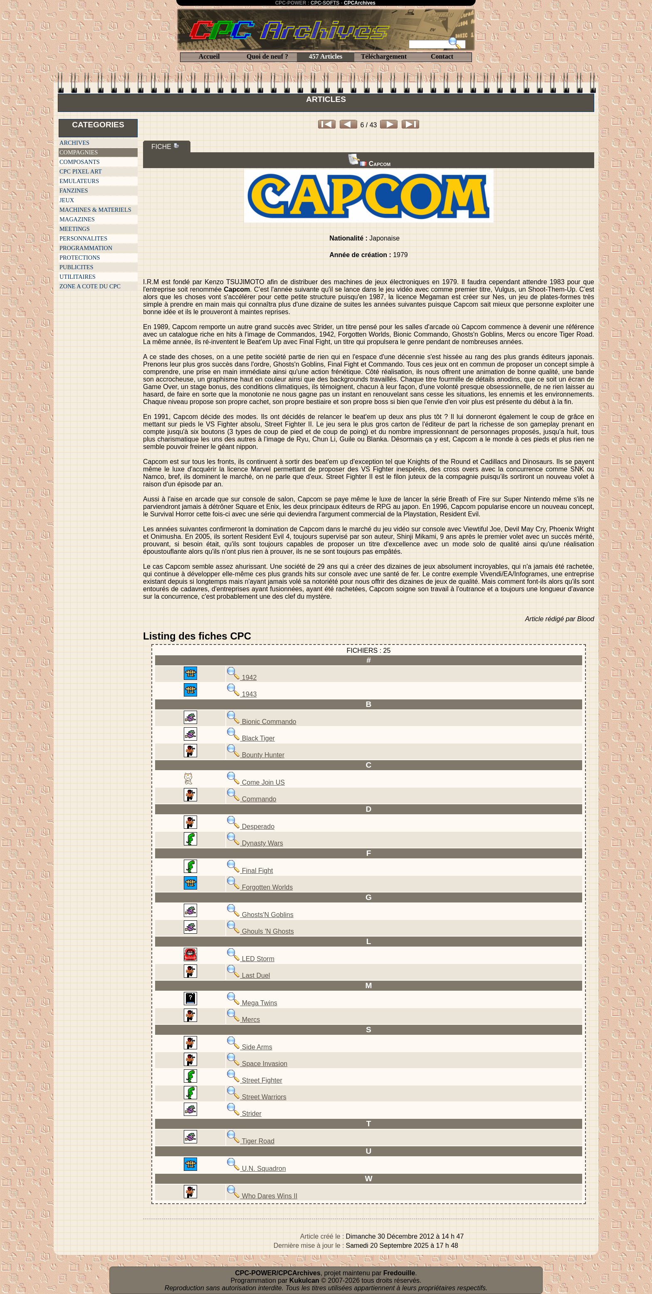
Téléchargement (384, 56)
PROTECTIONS (79, 257)
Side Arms (249, 1047)
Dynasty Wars (255, 843)
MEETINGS (74, 229)
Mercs (243, 1019)
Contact (442, 56)
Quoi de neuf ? (267, 56)
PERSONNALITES (83, 238)
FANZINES (73, 190)
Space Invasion (257, 1063)
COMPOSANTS (79, 162)
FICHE (165, 146)
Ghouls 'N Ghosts (260, 931)
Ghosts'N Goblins (260, 914)
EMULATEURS (79, 181)
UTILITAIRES (77, 276)
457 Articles (325, 56)
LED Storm (250, 958)
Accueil (209, 56)
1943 (242, 694)
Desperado (250, 826)
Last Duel (248, 975)
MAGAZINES (77, 219)
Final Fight (250, 870)
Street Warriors (256, 1097)
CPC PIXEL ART (80, 171)
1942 (242, 677)
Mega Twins (252, 1002)
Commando (251, 799)
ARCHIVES (74, 142)
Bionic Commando (261, 721)
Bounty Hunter (255, 755)
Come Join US (256, 782)
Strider (244, 1113)
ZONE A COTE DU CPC (90, 286)
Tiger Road (250, 1141)
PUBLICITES (76, 267)
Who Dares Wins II (262, 1196)
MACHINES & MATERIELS (95, 209)
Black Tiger (251, 738)
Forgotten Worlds (260, 887)
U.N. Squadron (256, 1168)
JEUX (66, 200)
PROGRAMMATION (85, 248)
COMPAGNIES (78, 152)
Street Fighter (254, 1080)
